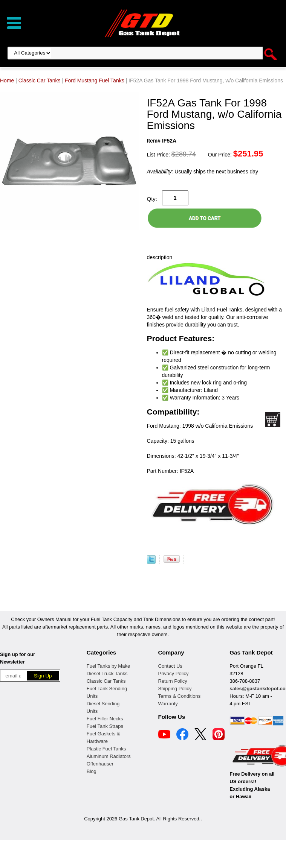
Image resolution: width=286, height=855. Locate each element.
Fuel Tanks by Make (108, 666)
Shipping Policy (175, 688)
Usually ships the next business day (202, 172)
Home (7, 80)
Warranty (168, 703)
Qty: (152, 199)
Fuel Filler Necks (105, 718)
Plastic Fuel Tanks (106, 749)
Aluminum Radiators (109, 756)
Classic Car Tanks (106, 681)
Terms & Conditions (179, 696)
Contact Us (170, 666)
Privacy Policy (173, 673)
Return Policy (172, 681)
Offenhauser (100, 764)
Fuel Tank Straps (105, 726)
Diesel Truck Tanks (107, 673)
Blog (91, 771)
